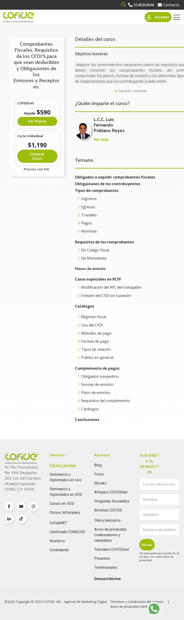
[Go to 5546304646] (141, 5)
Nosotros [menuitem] (57, 541)
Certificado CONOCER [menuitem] (67, 532)
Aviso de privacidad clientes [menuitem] (130, 606)
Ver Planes (37, 121)
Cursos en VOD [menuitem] (62, 503)
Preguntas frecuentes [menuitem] (111, 501)
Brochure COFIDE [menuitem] (108, 510)
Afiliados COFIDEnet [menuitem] (111, 492)
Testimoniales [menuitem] (105, 567)
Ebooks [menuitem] (100, 483)
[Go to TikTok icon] (21, 518)
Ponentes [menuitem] (102, 558)
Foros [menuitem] (99, 474)
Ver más (101, 139)
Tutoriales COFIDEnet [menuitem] (111, 549)
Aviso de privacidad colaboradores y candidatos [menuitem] (110, 535)
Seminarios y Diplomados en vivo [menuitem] (66, 477)
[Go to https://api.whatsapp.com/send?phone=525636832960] (154, 609)
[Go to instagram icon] (33, 506)
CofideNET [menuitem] (58, 523)
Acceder (158, 17)
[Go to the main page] (19, 17)
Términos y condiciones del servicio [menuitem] (136, 601)
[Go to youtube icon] (21, 506)
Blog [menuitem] (98, 465)
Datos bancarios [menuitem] (107, 520)
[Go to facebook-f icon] (9, 506)
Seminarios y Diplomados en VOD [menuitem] (66, 492)
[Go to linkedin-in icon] (9, 518)
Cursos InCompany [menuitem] (65, 512)
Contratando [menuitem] (59, 550)
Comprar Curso (37, 156)
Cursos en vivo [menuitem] (63, 465)
